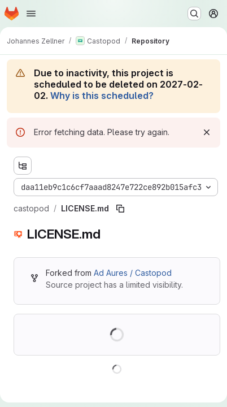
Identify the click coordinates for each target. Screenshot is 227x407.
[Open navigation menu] (31, 14)
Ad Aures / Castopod (133, 273)
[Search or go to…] (194, 13)
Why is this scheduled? (102, 95)
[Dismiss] (206, 132)
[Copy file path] (120, 209)
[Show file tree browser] (23, 166)
